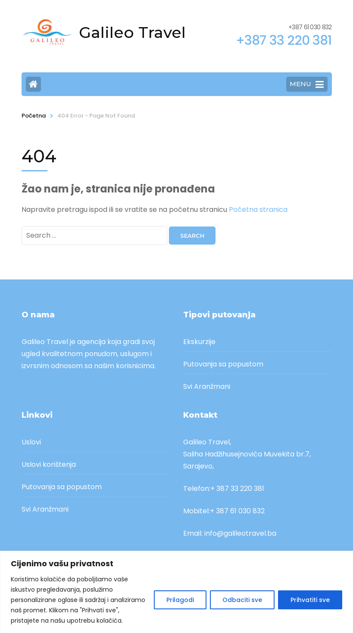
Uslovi (31, 442)
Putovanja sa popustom (223, 364)
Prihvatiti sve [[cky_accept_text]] (310, 600)
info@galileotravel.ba (240, 533)
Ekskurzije (199, 342)
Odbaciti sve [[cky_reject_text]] (242, 600)
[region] (176, 592)
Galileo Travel (132, 32)
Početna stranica (258, 209)
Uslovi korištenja (49, 464)
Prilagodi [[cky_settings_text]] (180, 600)
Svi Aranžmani (206, 386)
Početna (34, 116)
